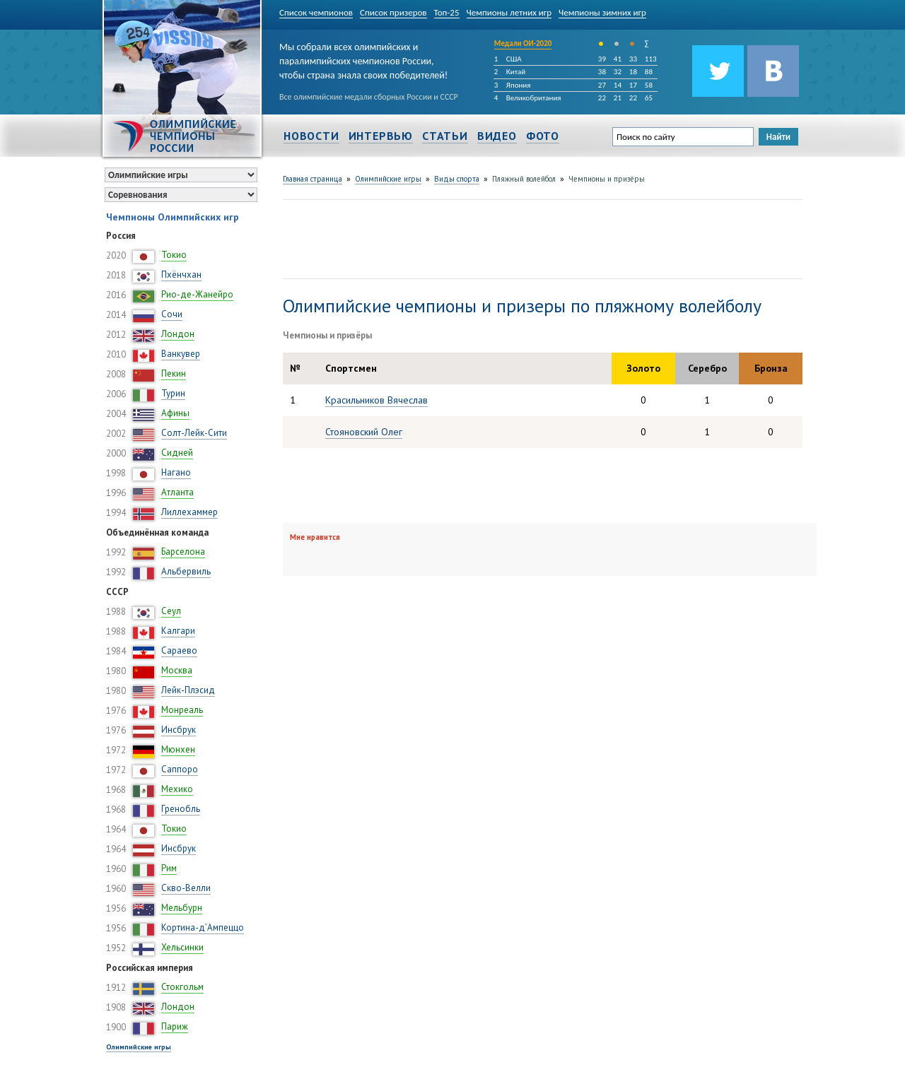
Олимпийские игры (138, 1046)
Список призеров (393, 12)
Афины (175, 413)
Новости (311, 136)
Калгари (178, 631)
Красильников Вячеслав (376, 400)
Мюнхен (178, 749)
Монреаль (182, 710)
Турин (173, 393)
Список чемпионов (316, 12)
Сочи (171, 314)
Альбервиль (186, 571)
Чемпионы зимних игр (602, 12)
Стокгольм (182, 987)
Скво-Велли (186, 888)
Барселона (183, 552)
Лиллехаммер (189, 512)
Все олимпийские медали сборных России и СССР (368, 97)
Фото (542, 136)
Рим (169, 868)
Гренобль (180, 809)
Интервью (381, 136)
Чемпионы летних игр (509, 12)
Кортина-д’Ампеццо (202, 927)
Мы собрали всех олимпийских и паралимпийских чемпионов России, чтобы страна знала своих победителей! (363, 58)
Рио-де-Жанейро (197, 294)
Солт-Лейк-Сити (194, 433)
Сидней (177, 453)
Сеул (171, 611)
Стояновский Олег (363, 431)
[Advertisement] (540, 237)
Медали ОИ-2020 (523, 43)
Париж (174, 1026)
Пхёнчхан (181, 275)
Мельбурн (181, 908)
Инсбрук (178, 730)
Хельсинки (182, 947)
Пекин (173, 373)
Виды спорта (456, 179)
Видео (497, 136)
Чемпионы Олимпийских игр (172, 217)
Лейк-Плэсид (188, 690)
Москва (176, 670)
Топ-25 (447, 12)
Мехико (177, 789)
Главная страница (312, 179)
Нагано (176, 472)
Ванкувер (180, 354)
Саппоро (179, 769)
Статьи (445, 136)
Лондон (177, 334)
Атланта (177, 492)
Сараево (179, 650)
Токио (174, 255)
